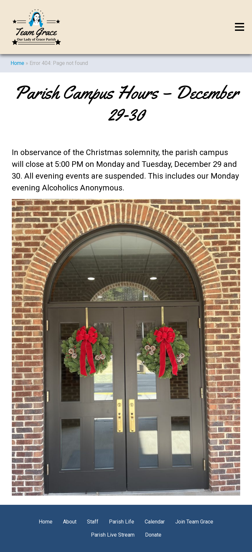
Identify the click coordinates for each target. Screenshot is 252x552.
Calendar (155, 522)
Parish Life (121, 522)
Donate (153, 535)
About (69, 522)
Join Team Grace (194, 522)
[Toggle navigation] (239, 27)
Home (17, 63)
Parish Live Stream (113, 535)
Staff (92, 522)
